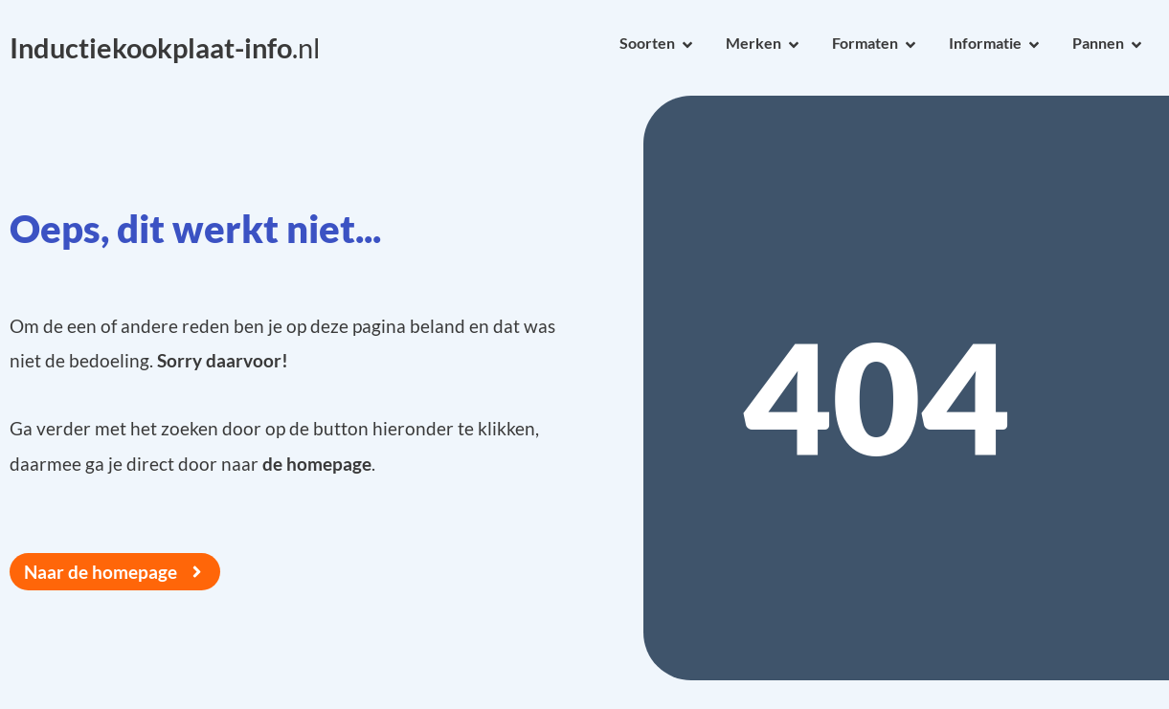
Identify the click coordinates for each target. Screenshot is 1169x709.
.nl (165, 48)
